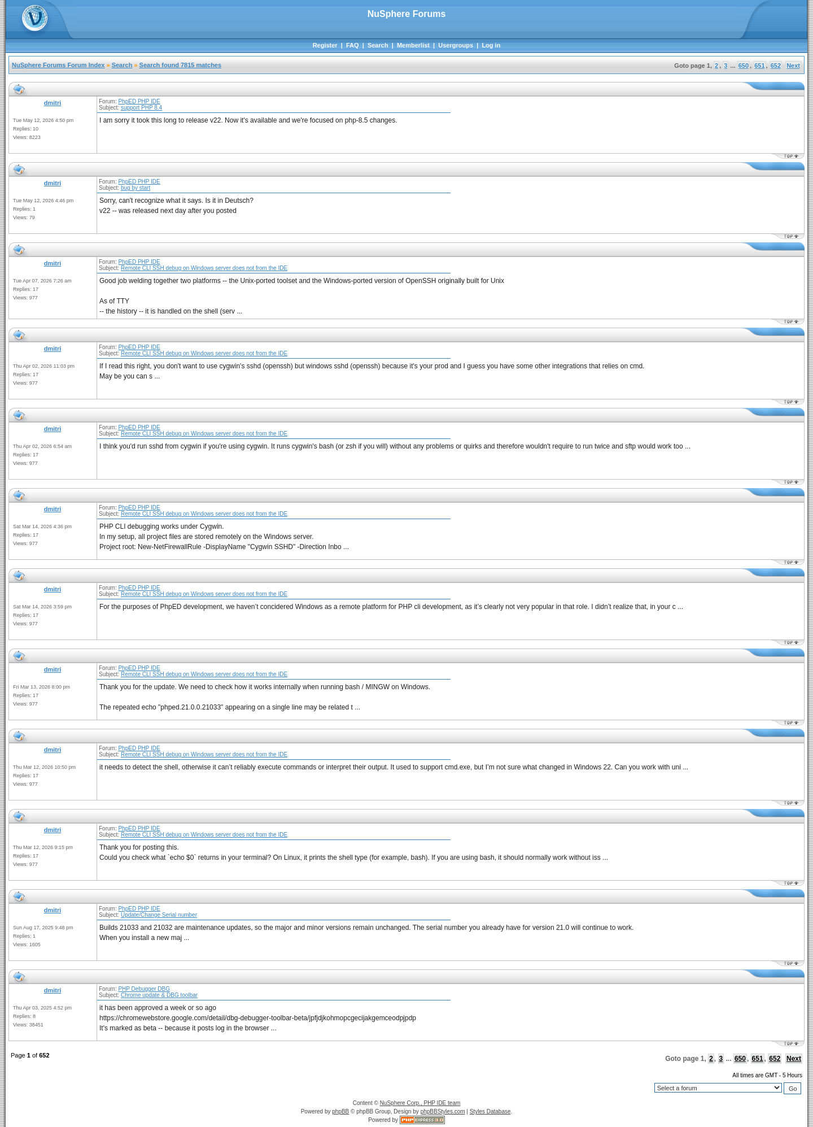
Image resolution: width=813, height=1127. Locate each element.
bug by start (135, 188)
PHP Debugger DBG (144, 989)
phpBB (340, 1111)
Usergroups (455, 45)
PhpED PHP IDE (139, 101)
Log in (491, 45)
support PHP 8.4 (141, 108)
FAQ (352, 45)
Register (325, 45)
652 (776, 65)
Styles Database (490, 1111)
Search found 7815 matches (180, 65)
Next (793, 65)
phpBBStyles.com (443, 1111)
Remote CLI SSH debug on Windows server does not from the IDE (204, 268)
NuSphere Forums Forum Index (58, 65)
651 (759, 65)
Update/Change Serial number (159, 915)
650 (743, 65)
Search (378, 45)
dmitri (53, 102)
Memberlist (413, 45)
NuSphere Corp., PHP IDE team (420, 1103)
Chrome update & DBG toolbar (159, 995)
